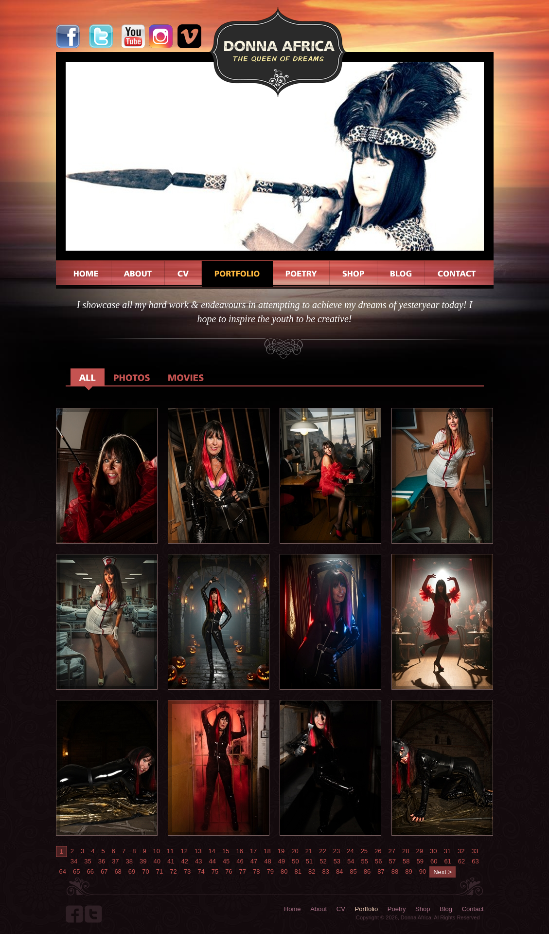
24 (350, 851)
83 (325, 871)
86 (367, 871)
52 (322, 861)
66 (90, 871)
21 (308, 851)
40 (157, 861)
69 (131, 871)
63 (475, 861)
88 (394, 871)
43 (198, 861)
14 (211, 851)
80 (284, 871)
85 (353, 871)
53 (337, 861)
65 (76, 871)
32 (461, 851)
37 (115, 861)
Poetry (397, 909)
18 (267, 851)
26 (377, 851)
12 (184, 851)
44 (212, 861)
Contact (473, 909)
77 (242, 871)
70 (145, 871)
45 (226, 861)
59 (419, 861)
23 (336, 851)
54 (350, 861)
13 (198, 851)
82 (311, 871)
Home (292, 909)
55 (364, 861)
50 (295, 861)
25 (364, 851)
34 (74, 861)
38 (129, 861)
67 (104, 871)
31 (446, 851)
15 (225, 851)
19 (281, 851)
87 (380, 871)
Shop (422, 909)
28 (405, 851)
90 (422, 871)
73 (187, 871)
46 (239, 861)
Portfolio (366, 909)
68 (117, 871)
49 (281, 861)
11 (170, 851)
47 (253, 861)
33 (474, 851)
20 (294, 851)
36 (101, 861)
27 (392, 851)
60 (433, 861)
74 (200, 871)
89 (408, 871)
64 (62, 871)
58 (406, 861)
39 (143, 861)
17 (253, 851)
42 (184, 861)
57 (392, 861)
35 (87, 861)
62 (461, 861)
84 (339, 871)
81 (297, 871)
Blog (446, 909)
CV (340, 909)
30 (433, 851)
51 (309, 861)
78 (256, 871)
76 (228, 871)
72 (173, 871)
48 (267, 861)
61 (447, 861)
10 (156, 851)
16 (239, 851)
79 (270, 871)
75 (215, 871)
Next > (442, 872)
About (318, 909)
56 (378, 861)
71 (159, 871)
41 (170, 861)
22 (322, 851)
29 (419, 851)
